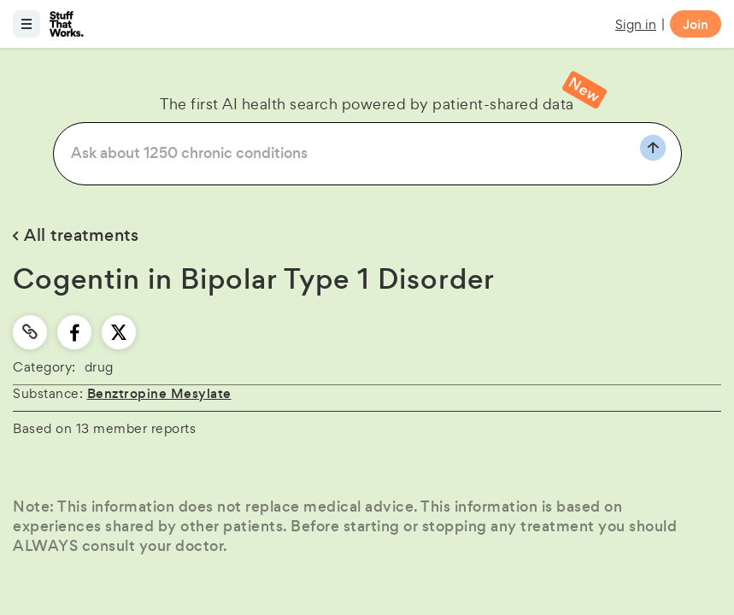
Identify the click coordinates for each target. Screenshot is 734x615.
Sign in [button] (635, 24)
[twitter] (118, 332)
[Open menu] (26, 24)
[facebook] (74, 332)
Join (695, 24)
